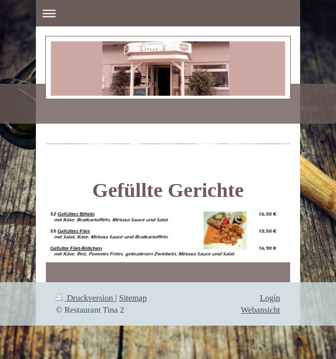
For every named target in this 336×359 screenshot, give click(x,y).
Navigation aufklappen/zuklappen (168, 13)
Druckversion (85, 298)
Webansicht (260, 310)
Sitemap (133, 298)
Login (270, 298)
